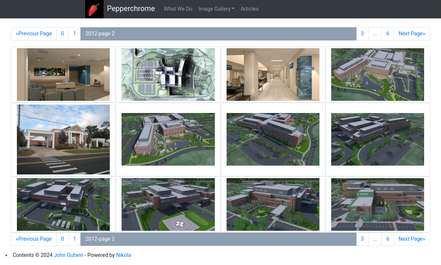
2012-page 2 (100, 34)
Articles (250, 9)
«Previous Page (34, 34)
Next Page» (411, 34)
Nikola (123, 255)
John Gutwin (68, 255)
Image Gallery (214, 9)
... (375, 34)
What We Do (178, 9)
